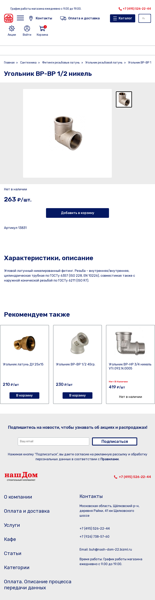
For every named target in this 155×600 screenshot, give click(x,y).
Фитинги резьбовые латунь (61, 62)
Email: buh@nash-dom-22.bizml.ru (106, 549)
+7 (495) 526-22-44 (137, 8)
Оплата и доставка (27, 511)
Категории (16, 567)
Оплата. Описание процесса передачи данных (37, 585)
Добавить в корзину (77, 213)
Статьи (12, 553)
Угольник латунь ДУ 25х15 (23, 364)
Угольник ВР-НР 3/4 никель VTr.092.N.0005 (130, 366)
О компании (18, 497)
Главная (9, 62)
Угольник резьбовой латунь (104, 62)
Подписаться (114, 441)
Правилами (110, 459)
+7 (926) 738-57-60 (94, 536)
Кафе (10, 539)
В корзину (24, 395)
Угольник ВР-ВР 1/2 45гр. (75, 364)
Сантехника (28, 62)
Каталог (125, 18)
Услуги (12, 525)
